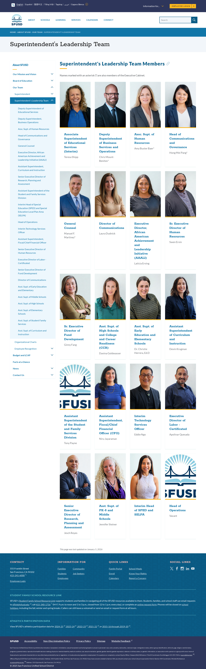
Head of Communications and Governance (32, 137)
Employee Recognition (26, 348)
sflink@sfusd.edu (22, 604)
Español (28, 4)
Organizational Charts (25, 342)
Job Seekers (78, 573)
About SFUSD (24, 32)
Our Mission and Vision (24, 74)
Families (62, 568)
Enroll (112, 573)
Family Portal (115, 568)
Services (76, 20)
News (16, 368)
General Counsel (26, 145)
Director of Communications (32, 280)
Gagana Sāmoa (77, 4)
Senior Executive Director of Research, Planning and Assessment (31, 180)
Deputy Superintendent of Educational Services (31, 110)
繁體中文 (38, 4)
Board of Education (22, 80)
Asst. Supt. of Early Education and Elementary (32, 288)
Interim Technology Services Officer (31, 230)
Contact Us (18, 375)
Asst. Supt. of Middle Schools (32, 296)
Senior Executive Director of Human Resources (31, 251)
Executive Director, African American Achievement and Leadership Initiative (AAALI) (32, 156)
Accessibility (30, 641)
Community (79, 568)
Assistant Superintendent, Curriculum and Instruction (31, 168)
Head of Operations (27, 222)
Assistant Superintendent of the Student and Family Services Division (33, 194)
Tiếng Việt (49, 4)
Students (62, 573)
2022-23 (82, 626)
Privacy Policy (83, 641)
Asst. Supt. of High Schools (31, 303)
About (31, 20)
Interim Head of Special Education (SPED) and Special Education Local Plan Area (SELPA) (32, 210)
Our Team (37, 32)
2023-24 (71, 626)
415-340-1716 (44, 604)
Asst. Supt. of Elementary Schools (30, 312)
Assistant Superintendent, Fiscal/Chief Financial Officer (32, 241)
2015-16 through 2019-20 (116, 626)
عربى (66, 4)
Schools (45, 20)
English (20, 4)
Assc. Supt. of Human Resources (33, 129)
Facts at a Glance (21, 362)
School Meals (135, 568)
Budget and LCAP (21, 355)
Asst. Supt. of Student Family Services (32, 322)
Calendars (92, 20)
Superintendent (22, 94)
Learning (61, 20)
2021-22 (93, 626)
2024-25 (60, 626)
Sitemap (101, 641)
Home (13, 32)
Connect (108, 20)
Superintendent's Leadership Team (31, 100)
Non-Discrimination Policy (56, 641)
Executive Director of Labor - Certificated (32, 261)
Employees (63, 578)
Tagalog (59, 4)
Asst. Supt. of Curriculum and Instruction (32, 332)
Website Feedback (121, 641)
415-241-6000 (18, 575)
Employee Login (183, 6)
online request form (147, 604)
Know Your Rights (138, 573)
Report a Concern (137, 578)
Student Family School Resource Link (37, 600)
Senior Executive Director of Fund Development (31, 271)
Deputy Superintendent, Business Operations (30, 120)
